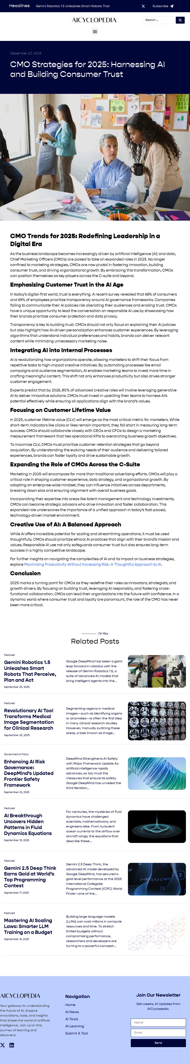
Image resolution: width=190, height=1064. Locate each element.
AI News (72, 1012)
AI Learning (74, 1026)
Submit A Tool (76, 1033)
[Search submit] (180, 20)
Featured (9, 655)
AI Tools (71, 1019)
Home (70, 1005)
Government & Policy (16, 754)
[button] (95, 31)
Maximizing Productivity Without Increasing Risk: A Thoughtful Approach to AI (92, 565)
